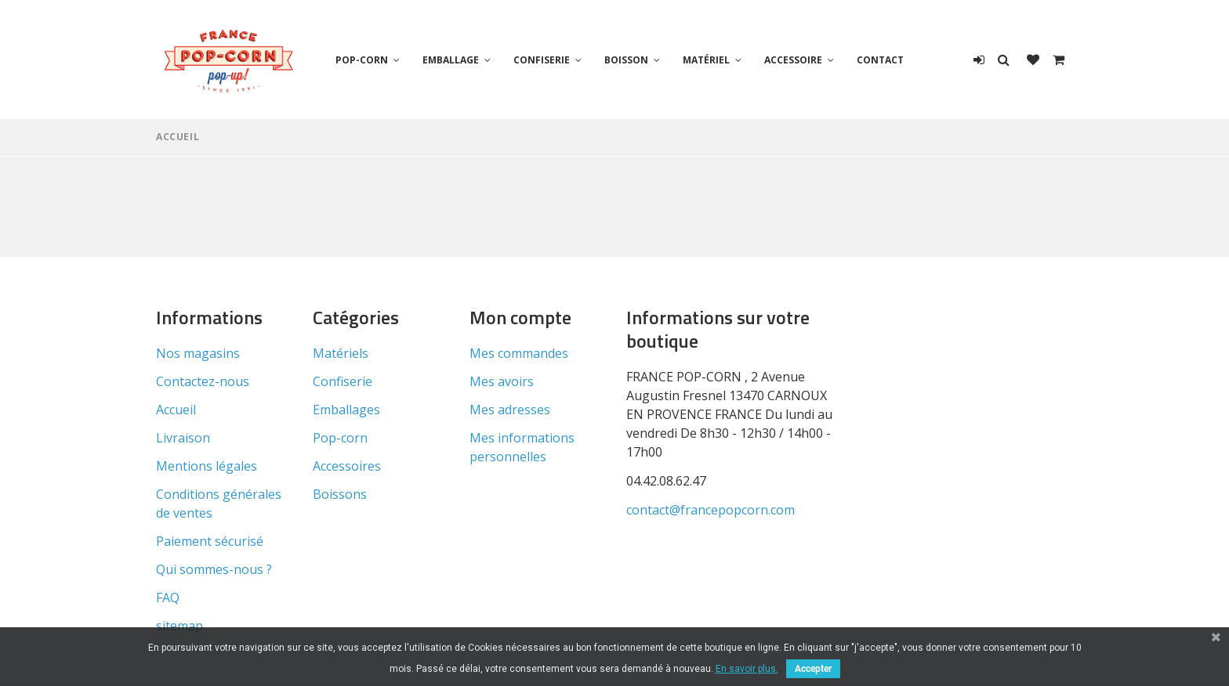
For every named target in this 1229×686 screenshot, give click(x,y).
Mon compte (520, 317)
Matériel (706, 60)
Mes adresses (509, 409)
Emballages (346, 409)
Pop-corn (361, 60)
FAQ (167, 597)
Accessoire (793, 60)
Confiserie (541, 60)
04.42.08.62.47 (666, 480)
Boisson (626, 60)
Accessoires (347, 466)
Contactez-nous (202, 381)
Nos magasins (198, 353)
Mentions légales (206, 466)
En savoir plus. (747, 668)
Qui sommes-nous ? (214, 569)
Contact (880, 60)
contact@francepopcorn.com (710, 509)
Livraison (183, 437)
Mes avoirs (501, 381)
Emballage (450, 60)
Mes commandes (518, 353)
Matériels (340, 353)
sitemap (179, 625)
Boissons (340, 494)
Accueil (177, 136)
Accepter (813, 668)
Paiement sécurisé (209, 541)
